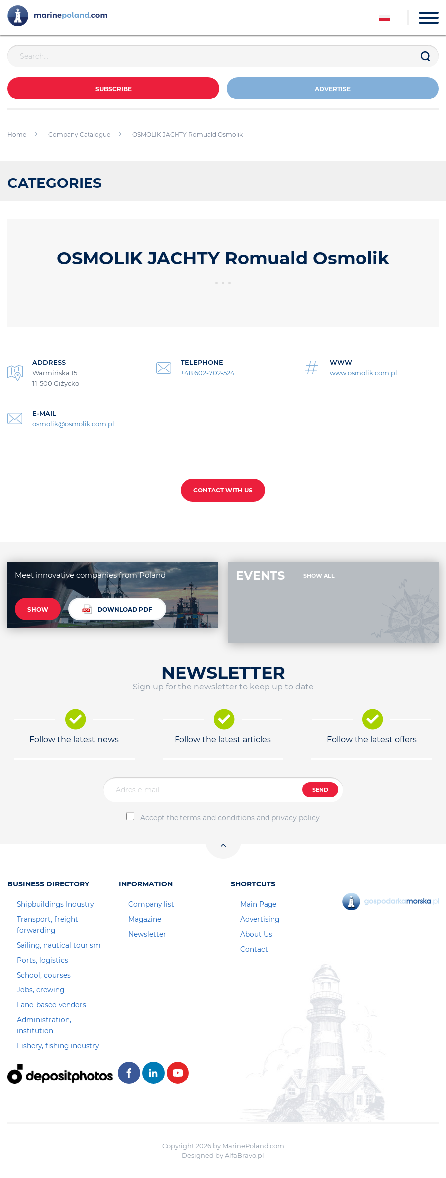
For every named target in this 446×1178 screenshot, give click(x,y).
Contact (254, 949)
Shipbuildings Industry (55, 904)
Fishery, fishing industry (58, 1046)
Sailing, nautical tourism (59, 945)
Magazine (144, 919)
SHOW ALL (319, 576)
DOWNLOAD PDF (117, 609)
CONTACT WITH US (223, 490)
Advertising (259, 919)
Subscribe (113, 89)
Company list (151, 904)
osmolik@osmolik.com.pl (73, 424)
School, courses (44, 975)
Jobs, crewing (40, 990)
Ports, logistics (42, 960)
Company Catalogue (79, 134)
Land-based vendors (51, 1005)
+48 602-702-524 (208, 373)
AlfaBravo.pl (244, 1155)
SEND (320, 789)
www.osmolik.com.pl (363, 373)
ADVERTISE (333, 89)
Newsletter (147, 934)
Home (16, 134)
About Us (256, 934)
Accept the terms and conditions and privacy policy (230, 817)
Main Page (258, 904)
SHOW (37, 609)
